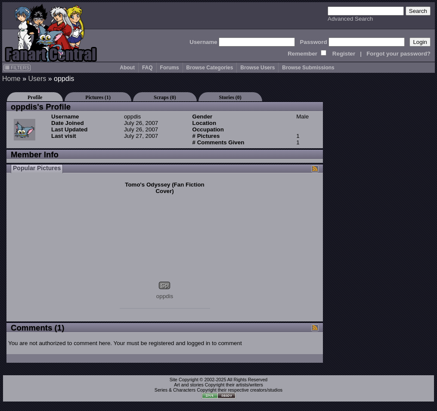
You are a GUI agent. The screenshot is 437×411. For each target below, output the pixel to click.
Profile (35, 97)
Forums (169, 68)
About (127, 68)
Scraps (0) (165, 97)
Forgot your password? (398, 53)
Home (11, 78)
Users (37, 78)
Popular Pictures (37, 168)
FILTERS (17, 67)
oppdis (164, 296)
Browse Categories (209, 68)
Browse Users (257, 68)
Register (343, 53)
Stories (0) (230, 97)
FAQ (147, 68)
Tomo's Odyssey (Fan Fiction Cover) (164, 187)
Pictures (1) (98, 97)
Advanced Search (350, 19)
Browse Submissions (308, 68)
